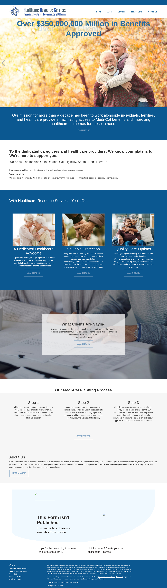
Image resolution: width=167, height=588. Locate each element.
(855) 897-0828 (23, 569)
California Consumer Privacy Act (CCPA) (110, 577)
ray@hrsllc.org (15, 579)
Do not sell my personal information (94, 579)
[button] (98, 12)
